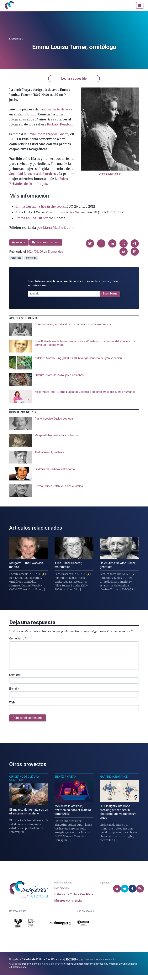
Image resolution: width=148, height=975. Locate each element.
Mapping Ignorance (114, 776)
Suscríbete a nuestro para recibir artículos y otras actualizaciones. (73, 283)
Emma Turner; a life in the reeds (40, 206)
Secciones (61, 888)
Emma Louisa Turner (31, 218)
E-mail (14, 688)
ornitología (31, 258)
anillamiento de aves (56, 109)
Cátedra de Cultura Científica (73, 894)
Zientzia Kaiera (65, 776)
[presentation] (74, 329)
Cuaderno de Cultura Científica (24, 778)
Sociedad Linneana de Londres (32, 174)
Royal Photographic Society (48, 134)
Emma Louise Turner (109, 173)
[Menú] (139, 5)
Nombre (15, 674)
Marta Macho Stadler (59, 228)
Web (12, 702)
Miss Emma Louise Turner (65, 212)
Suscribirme (110, 293)
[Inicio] (9, 5)
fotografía (16, 258)
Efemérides (16, 38)
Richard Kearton (59, 124)
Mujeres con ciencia (68, 900)
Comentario (17, 638)
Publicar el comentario (28, 718)
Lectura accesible (74, 78)
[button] (90, 243)
